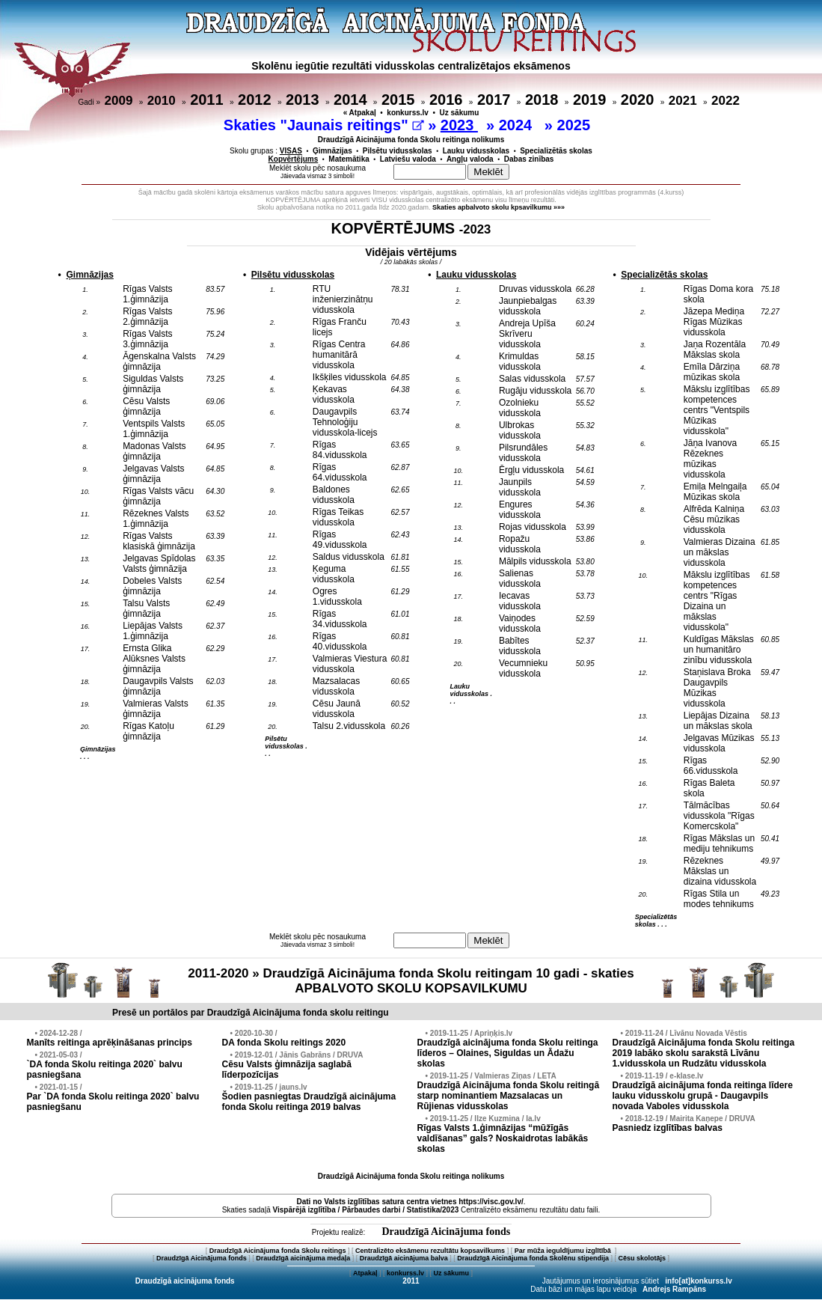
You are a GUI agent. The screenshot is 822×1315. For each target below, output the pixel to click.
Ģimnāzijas (332, 151)
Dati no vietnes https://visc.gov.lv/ (409, 1201)
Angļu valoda (470, 159)
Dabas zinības (529, 159)
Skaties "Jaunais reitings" (324, 125)
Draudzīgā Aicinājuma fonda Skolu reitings (277, 1250)
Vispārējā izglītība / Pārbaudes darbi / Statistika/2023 (366, 1210)
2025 (576, 125)
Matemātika (348, 159)
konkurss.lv (408, 113)
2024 (517, 125)
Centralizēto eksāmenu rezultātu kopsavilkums (430, 1250)
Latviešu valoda (408, 159)
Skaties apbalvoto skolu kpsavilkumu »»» (498, 207)
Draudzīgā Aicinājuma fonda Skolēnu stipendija (533, 1258)
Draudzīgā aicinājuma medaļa (303, 1258)
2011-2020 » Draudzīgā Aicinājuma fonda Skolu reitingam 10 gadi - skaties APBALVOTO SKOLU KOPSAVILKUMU (411, 980)
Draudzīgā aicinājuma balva (404, 1258)
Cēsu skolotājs (642, 1258)
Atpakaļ (365, 1273)
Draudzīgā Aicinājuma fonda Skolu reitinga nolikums (411, 139)
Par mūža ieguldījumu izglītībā (564, 1250)
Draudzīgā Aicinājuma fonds (445, 1231)
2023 (459, 125)
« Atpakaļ (359, 113)
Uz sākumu (459, 113)
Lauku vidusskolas (476, 151)
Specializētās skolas (556, 151)
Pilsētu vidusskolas (397, 151)
